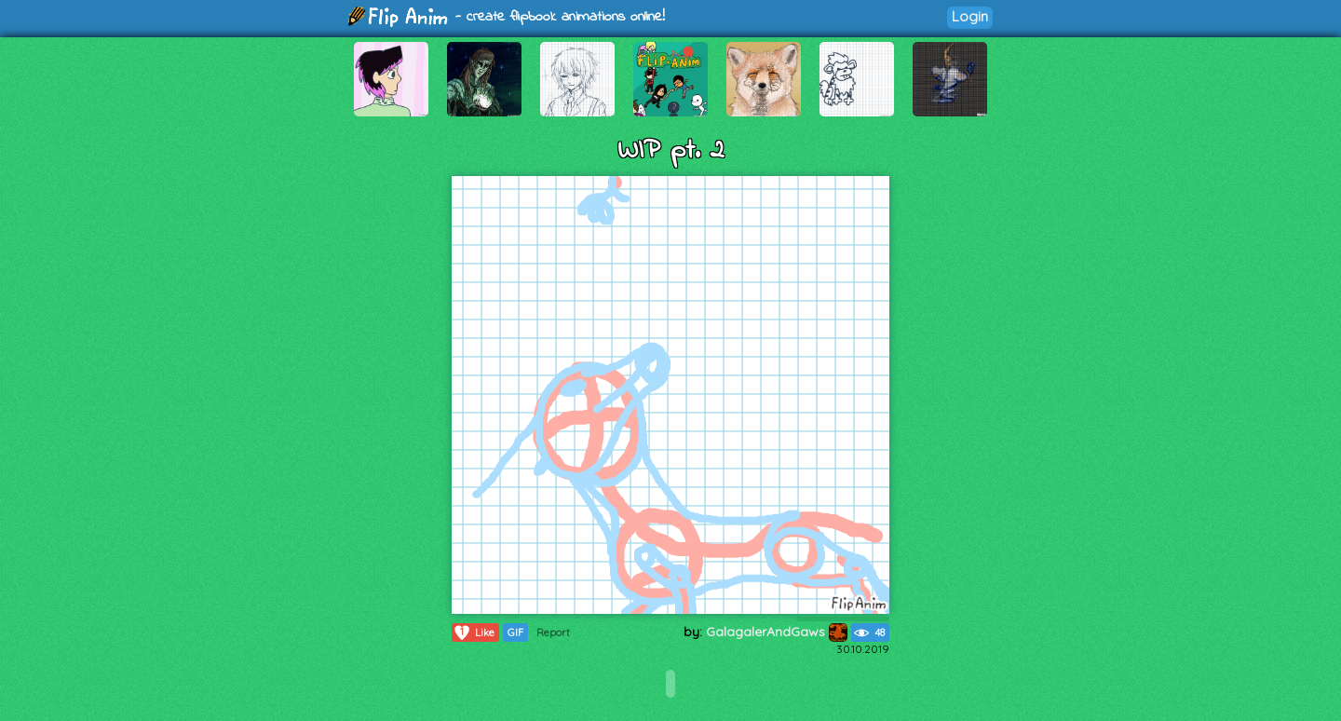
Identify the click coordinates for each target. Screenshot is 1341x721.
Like (473, 632)
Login (970, 16)
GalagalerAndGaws (776, 631)
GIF (515, 632)
